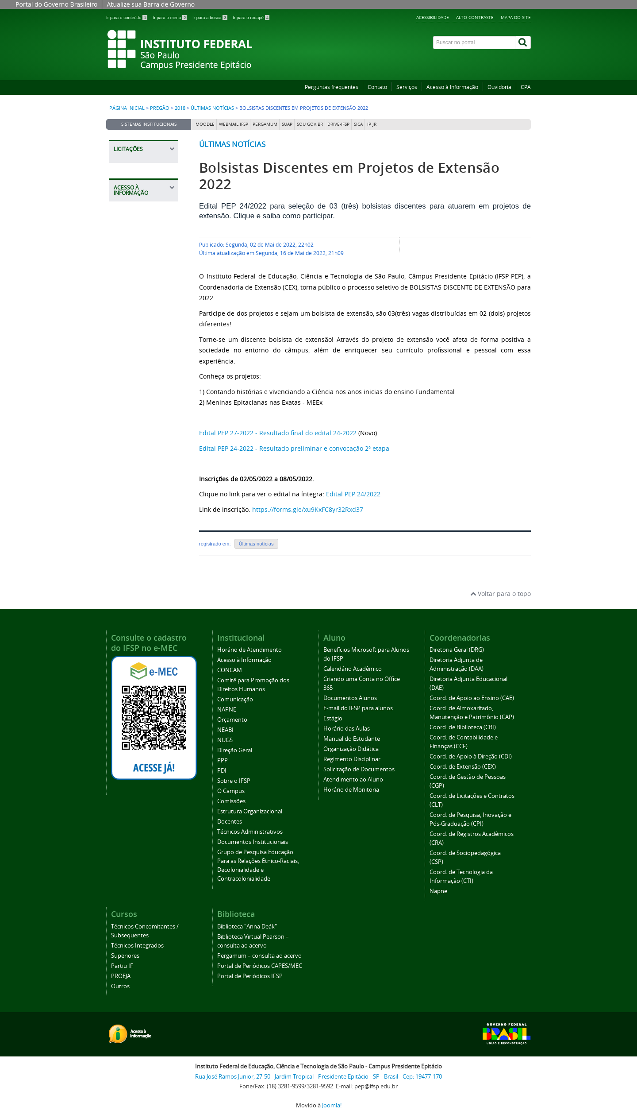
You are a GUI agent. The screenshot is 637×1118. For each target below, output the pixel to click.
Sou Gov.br (310, 124)
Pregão (159, 108)
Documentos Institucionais (252, 842)
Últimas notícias (212, 108)
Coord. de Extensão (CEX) (463, 766)
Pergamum (265, 124)
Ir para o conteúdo (127, 17)
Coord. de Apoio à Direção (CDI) (471, 756)
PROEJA (120, 976)
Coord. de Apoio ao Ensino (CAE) (472, 698)
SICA (358, 124)
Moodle (205, 124)
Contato (377, 87)
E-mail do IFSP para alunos (358, 708)
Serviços (406, 87)
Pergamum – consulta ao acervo (259, 955)
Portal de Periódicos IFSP (250, 976)
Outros (120, 986)
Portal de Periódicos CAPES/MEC (259, 966)
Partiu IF (122, 966)
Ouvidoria (499, 87)
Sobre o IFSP (233, 781)
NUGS (225, 740)
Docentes (229, 821)
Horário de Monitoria (351, 789)
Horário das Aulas (346, 728)
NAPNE (226, 709)
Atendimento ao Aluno (353, 779)
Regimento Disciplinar (351, 759)
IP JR (371, 124)
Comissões (231, 801)
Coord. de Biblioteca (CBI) (463, 727)
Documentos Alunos (350, 698)
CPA (526, 87)
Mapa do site (516, 17)
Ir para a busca (210, 17)
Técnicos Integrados (137, 945)
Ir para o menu (170, 17)
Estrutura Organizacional (249, 811)
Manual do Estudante (351, 739)
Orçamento (232, 719)
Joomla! (332, 1105)
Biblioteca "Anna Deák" (247, 926)
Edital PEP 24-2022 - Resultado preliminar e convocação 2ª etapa (294, 448)
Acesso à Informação (452, 87)
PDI (221, 770)
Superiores (125, 955)
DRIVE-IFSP (338, 124)
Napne (438, 891)
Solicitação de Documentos (359, 769)
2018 (180, 108)
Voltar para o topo (500, 593)
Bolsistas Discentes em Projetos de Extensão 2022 (349, 176)
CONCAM (229, 670)
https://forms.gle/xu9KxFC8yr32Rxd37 (307, 509)
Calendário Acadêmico (352, 669)
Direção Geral (234, 750)
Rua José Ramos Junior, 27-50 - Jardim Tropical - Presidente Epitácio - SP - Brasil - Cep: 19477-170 (318, 1076)
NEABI (225, 730)
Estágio (332, 718)
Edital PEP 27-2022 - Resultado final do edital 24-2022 (278, 433)
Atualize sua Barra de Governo (151, 4)
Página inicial (127, 108)
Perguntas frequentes (331, 87)
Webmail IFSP (233, 124)
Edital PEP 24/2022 (353, 494)
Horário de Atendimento (249, 650)
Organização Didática (351, 749)
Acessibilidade (432, 17)
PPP (222, 760)
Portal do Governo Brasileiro (56, 4)
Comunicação (235, 699)
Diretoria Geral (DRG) (457, 650)
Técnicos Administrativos (250, 832)
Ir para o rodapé (251, 17)
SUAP (287, 124)
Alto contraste (475, 17)
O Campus (231, 791)
